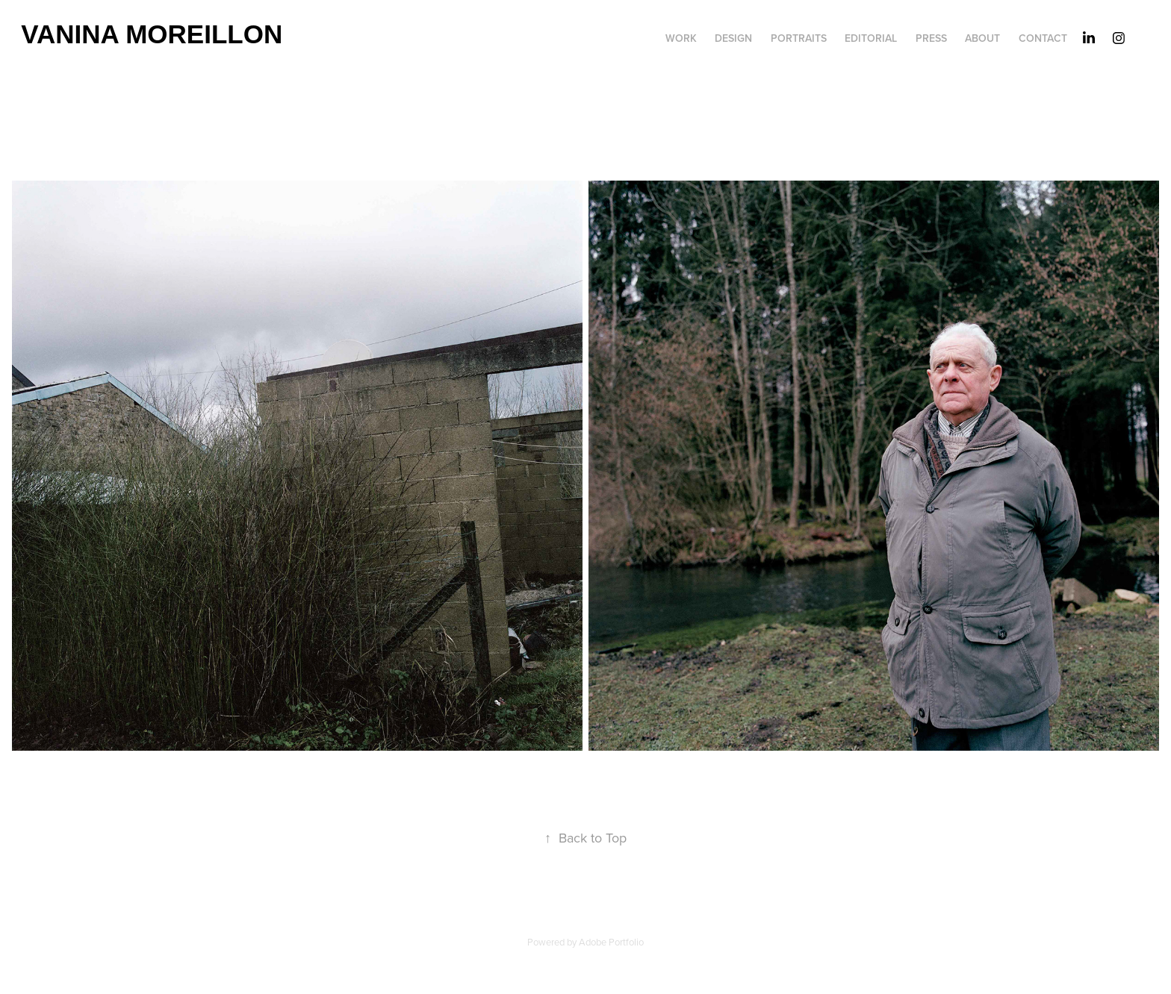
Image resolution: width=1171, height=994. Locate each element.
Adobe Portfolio (611, 941)
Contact (1043, 38)
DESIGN (733, 38)
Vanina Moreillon (151, 34)
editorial (871, 38)
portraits (799, 38)
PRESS (931, 38)
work (681, 38)
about (982, 38)
